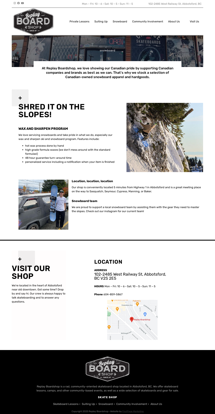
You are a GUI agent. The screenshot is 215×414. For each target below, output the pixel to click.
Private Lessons (79, 18)
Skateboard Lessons (65, 397)
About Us (174, 18)
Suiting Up (101, 18)
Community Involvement (147, 18)
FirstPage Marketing (133, 405)
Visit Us (194, 18)
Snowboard (120, 18)
